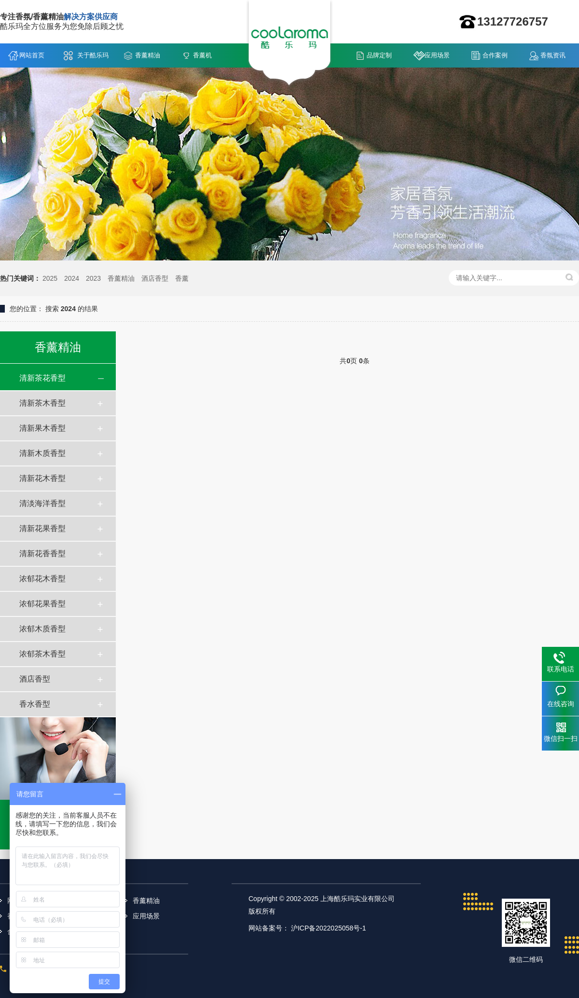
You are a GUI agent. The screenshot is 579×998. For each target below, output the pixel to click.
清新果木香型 (42, 428)
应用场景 (437, 55)
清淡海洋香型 (42, 503)
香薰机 (202, 55)
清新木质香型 (42, 453)
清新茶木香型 (42, 403)
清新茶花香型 (42, 378)
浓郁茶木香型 (42, 654)
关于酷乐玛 (93, 55)
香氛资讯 (552, 55)
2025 (49, 278)
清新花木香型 (42, 478)
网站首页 (31, 55)
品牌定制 (379, 55)
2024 (71, 278)
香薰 (182, 278)
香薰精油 (147, 55)
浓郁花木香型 (42, 578)
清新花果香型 (42, 528)
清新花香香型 (42, 553)
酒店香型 (154, 278)
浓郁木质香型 (42, 629)
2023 (93, 278)
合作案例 (495, 55)
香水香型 (34, 704)
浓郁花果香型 (42, 604)
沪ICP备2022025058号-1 (328, 928)
